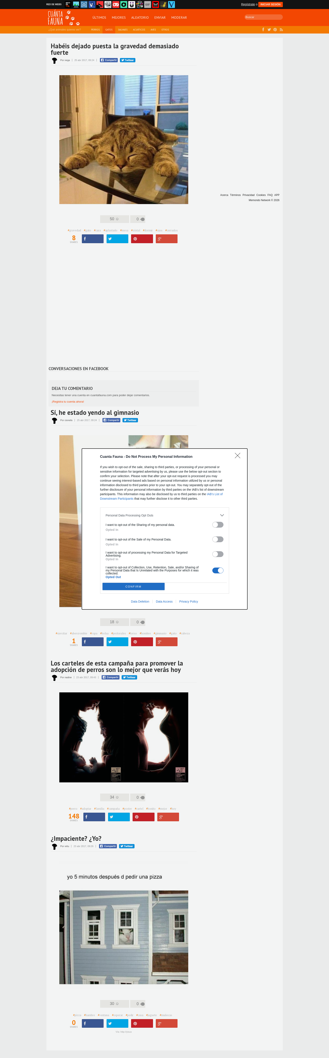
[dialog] (164, 529)
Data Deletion (140, 601)
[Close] (239, 457)
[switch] (217, 525)
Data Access (164, 601)
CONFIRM (133, 586)
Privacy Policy (188, 601)
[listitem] (164, 515)
